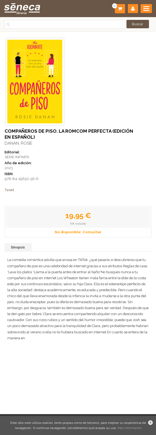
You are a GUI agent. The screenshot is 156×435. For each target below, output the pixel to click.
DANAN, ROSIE (18, 143)
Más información (130, 428)
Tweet (9, 190)
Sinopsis (18, 247)
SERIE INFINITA (17, 157)
